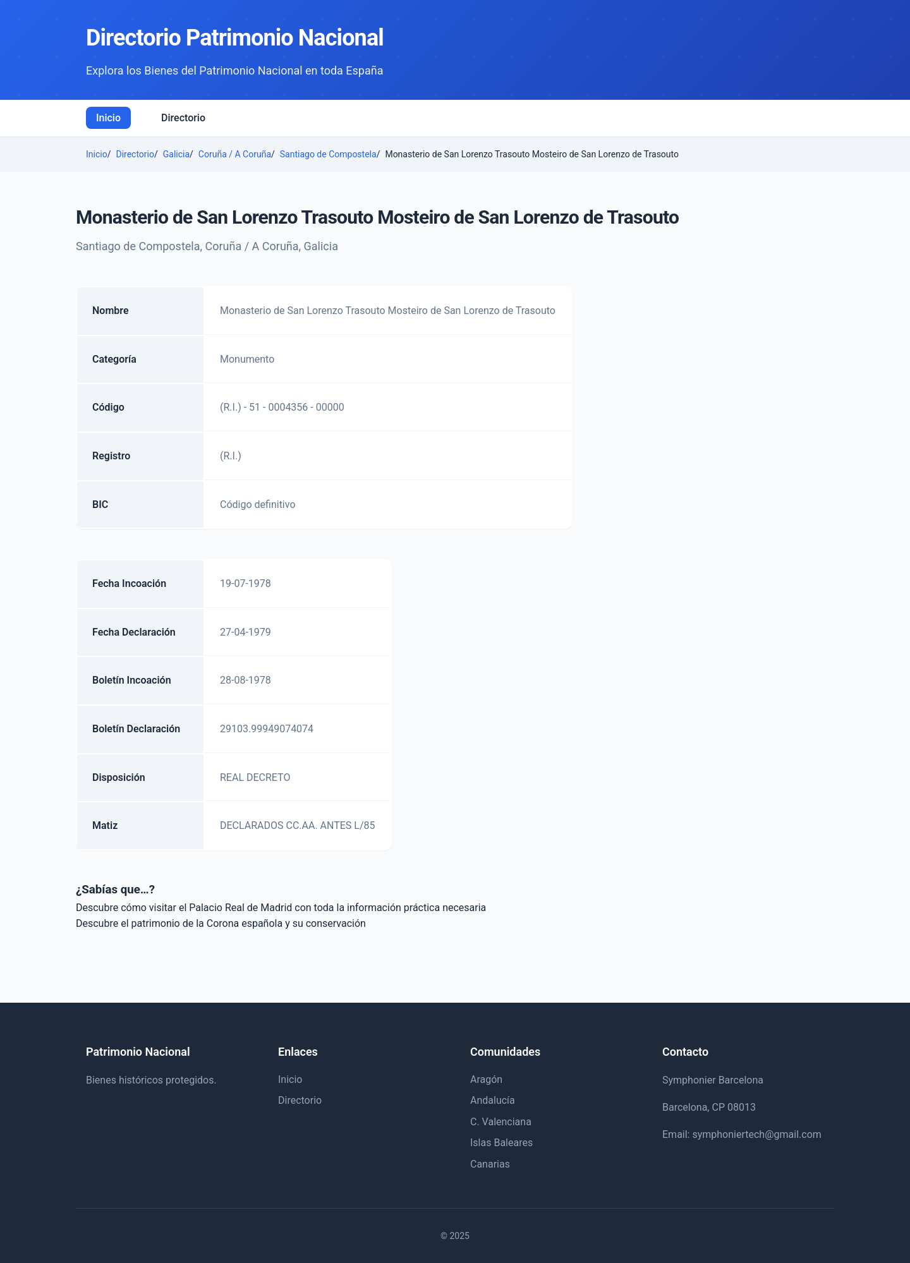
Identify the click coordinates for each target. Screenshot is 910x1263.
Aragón (486, 1079)
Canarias (490, 1164)
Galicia (176, 154)
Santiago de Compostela (328, 154)
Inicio (108, 118)
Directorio (183, 118)
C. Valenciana (500, 1122)
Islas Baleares (501, 1143)
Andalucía (492, 1100)
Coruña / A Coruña (234, 154)
